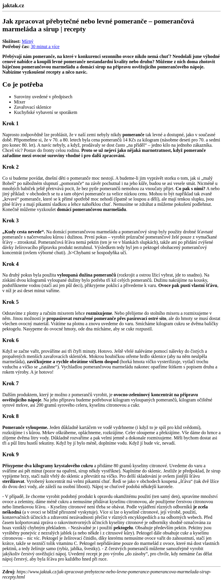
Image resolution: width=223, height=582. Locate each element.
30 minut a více (45, 46)
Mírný (27, 41)
